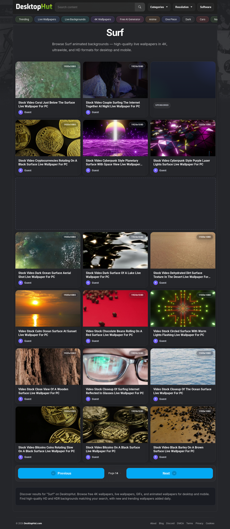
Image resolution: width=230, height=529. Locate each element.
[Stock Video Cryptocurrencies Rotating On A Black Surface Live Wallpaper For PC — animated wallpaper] (47, 147)
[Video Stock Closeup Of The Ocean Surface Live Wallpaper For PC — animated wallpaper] (182, 376)
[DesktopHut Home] (34, 7)
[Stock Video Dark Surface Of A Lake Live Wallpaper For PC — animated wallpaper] (115, 260)
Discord (170, 523)
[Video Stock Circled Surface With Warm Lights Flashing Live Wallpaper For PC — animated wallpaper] (182, 318)
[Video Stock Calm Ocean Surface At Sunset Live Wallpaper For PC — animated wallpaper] (47, 318)
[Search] (140, 7)
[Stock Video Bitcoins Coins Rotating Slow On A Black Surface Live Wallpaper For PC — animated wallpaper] (47, 434)
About (153, 523)
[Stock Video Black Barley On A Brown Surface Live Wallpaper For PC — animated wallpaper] (182, 434)
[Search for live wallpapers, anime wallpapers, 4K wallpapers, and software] (95, 7)
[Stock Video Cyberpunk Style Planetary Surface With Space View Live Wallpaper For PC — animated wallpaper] (115, 147)
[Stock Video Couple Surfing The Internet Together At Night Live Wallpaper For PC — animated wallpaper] (115, 89)
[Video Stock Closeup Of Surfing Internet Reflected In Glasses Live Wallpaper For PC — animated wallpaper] (115, 376)
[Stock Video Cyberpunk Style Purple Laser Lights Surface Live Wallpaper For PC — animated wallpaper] (182, 147)
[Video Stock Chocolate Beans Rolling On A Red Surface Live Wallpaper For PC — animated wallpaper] (115, 318)
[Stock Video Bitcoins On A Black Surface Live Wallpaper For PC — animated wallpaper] (115, 434)
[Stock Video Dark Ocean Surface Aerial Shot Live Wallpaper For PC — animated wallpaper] (47, 260)
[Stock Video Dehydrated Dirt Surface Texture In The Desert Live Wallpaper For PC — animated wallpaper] (182, 260)
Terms (189, 523)
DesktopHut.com (33, 523)
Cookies (210, 523)
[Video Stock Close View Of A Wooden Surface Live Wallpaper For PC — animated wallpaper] (47, 376)
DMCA (180, 523)
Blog (161, 523)
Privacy (199, 523)
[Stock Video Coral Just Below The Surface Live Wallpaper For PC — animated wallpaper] (47, 89)
